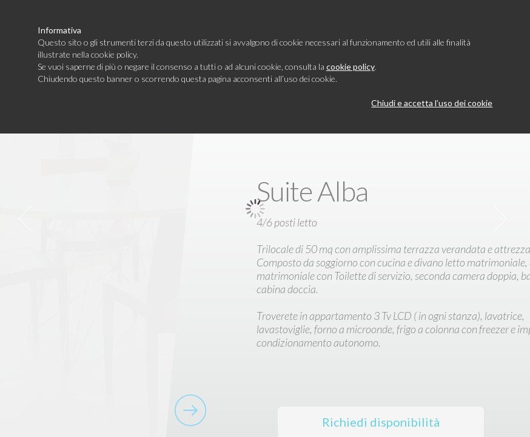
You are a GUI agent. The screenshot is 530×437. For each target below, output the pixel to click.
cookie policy (350, 66)
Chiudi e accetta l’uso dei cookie (431, 103)
